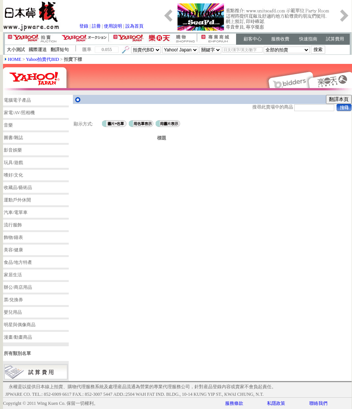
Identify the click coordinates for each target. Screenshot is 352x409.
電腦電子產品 (17, 100)
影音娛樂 (13, 150)
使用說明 (113, 26)
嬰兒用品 (13, 312)
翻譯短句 (60, 49)
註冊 (96, 26)
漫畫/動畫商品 (18, 337)
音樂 (8, 125)
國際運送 (38, 49)
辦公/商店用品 (18, 287)
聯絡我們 (318, 403)
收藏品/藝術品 (18, 187)
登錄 (83, 26)
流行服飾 (13, 225)
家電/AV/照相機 (19, 112)
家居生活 (13, 274)
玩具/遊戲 (13, 162)
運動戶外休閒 (17, 200)
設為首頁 (134, 26)
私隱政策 (276, 403)
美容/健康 (13, 250)
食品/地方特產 (18, 262)
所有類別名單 (17, 353)
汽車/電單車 (16, 212)
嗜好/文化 (13, 175)
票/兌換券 (13, 299)
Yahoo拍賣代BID (42, 59)
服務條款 (234, 403)
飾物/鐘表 (13, 237)
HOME (14, 59)
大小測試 (16, 49)
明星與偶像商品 (20, 324)
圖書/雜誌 (13, 137)
